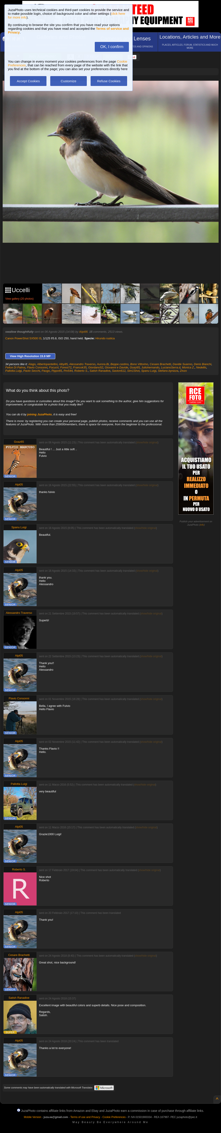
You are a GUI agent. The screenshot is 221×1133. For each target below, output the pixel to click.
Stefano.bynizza (168, 370)
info (202, 524)
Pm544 (68, 370)
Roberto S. (81, 370)
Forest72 (65, 367)
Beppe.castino (119, 364)
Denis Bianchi (203, 364)
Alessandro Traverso (82, 364)
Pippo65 (57, 370)
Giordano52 (95, 367)
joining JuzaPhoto (39, 414)
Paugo (46, 370)
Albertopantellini (47, 364)
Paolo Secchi (31, 370)
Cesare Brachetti (160, 364)
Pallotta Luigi (13, 370)
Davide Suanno (182, 364)
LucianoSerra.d (170, 367)
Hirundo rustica (105, 338)
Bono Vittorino (139, 364)
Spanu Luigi (148, 370)
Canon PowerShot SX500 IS (23, 338)
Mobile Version (32, 1117)
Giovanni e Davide (116, 367)
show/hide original (147, 442)
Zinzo (183, 370)
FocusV (54, 367)
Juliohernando (150, 367)
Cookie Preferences (114, 1117)
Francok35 (80, 367)
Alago (31, 364)
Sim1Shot (133, 370)
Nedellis (201, 367)
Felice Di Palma (15, 367)
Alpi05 (83, 331)
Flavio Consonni (37, 367)
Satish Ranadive (99, 370)
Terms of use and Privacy (85, 1117)
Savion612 (118, 370)
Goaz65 (135, 367)
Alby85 (63, 364)
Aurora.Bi (103, 364)
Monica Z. (188, 367)
